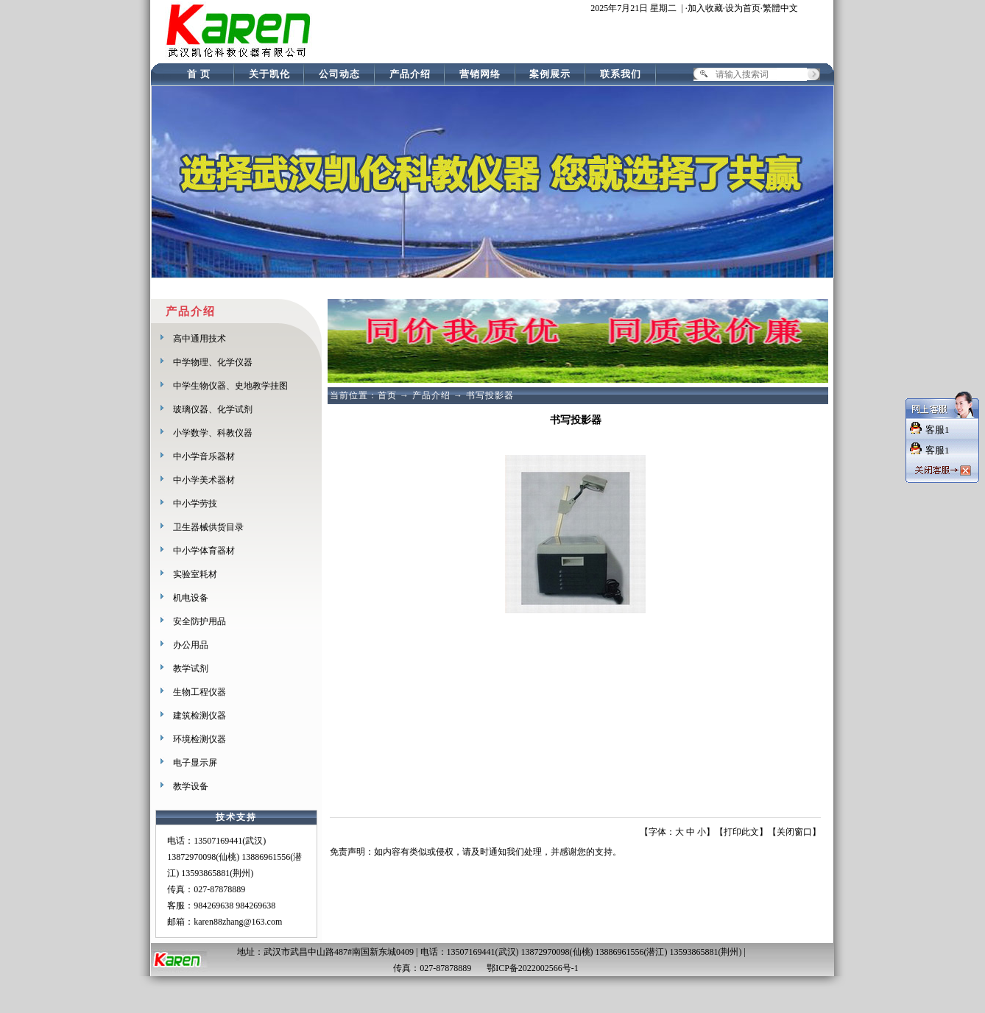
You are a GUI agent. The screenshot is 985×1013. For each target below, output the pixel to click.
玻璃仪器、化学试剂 (213, 409)
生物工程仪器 (199, 692)
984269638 (213, 905)
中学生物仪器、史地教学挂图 (230, 386)
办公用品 (190, 645)
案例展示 (550, 74)
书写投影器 (490, 395)
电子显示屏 (195, 763)
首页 (387, 395)
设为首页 (742, 8)
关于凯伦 (269, 74)
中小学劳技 (195, 503)
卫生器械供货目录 (208, 527)
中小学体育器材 (204, 551)
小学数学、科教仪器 (213, 433)
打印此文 (741, 832)
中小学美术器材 (204, 480)
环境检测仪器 (199, 739)
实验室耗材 (195, 574)
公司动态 (339, 74)
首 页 (199, 74)
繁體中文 (780, 8)
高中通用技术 (199, 338)
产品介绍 (410, 74)
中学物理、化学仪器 (213, 362)
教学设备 (190, 786)
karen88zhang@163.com (238, 922)
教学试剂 (190, 668)
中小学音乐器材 (204, 456)
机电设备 (190, 598)
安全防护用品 (199, 621)
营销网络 (480, 74)
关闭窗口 (794, 832)
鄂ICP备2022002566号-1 (534, 968)
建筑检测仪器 (199, 715)
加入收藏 (705, 8)
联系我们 (620, 74)
